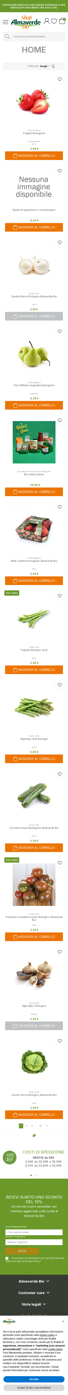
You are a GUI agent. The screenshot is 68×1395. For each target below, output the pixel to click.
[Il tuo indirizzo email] (34, 1232)
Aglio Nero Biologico (34, 1005)
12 (41, 1125)
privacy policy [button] (47, 1335)
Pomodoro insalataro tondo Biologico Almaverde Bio (34, 918)
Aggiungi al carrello (34, 316)
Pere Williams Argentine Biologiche (34, 385)
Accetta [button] (34, 1379)
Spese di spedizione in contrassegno (34, 209)
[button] (63, 1321)
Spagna (34, 1014)
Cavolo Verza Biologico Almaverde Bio (34, 1095)
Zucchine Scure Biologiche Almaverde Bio (34, 828)
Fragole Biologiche (34, 133)
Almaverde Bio (34, 141)
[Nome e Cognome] (34, 1242)
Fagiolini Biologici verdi (34, 650)
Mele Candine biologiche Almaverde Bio (34, 561)
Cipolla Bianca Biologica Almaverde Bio (34, 296)
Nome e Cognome (15, 1236)
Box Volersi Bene (34, 474)
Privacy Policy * (33, 1261)
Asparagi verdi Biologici (34, 738)
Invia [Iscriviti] (22, 1251)
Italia (34, 304)
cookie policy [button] (55, 1349)
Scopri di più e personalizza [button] (34, 1387)
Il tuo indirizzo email (15, 1226)
